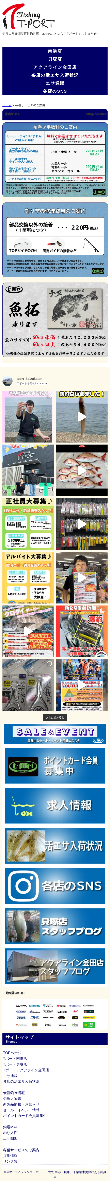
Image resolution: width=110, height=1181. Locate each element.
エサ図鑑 (10, 1139)
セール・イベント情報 (21, 1110)
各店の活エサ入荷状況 (55, 75)
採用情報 (10, 1156)
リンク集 (10, 1161)
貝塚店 (55, 59)
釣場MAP (10, 1127)
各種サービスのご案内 (21, 1150)
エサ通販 (55, 83)
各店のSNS (55, 91)
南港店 (55, 51)
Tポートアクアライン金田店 (26, 1070)
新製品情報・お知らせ (21, 1104)
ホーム (7, 105)
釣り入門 (10, 1133)
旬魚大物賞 (12, 1099)
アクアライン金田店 (55, 67)
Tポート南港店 (15, 1059)
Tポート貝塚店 (15, 1064)
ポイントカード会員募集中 (25, 1116)
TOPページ (12, 1053)
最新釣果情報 (14, 1093)
